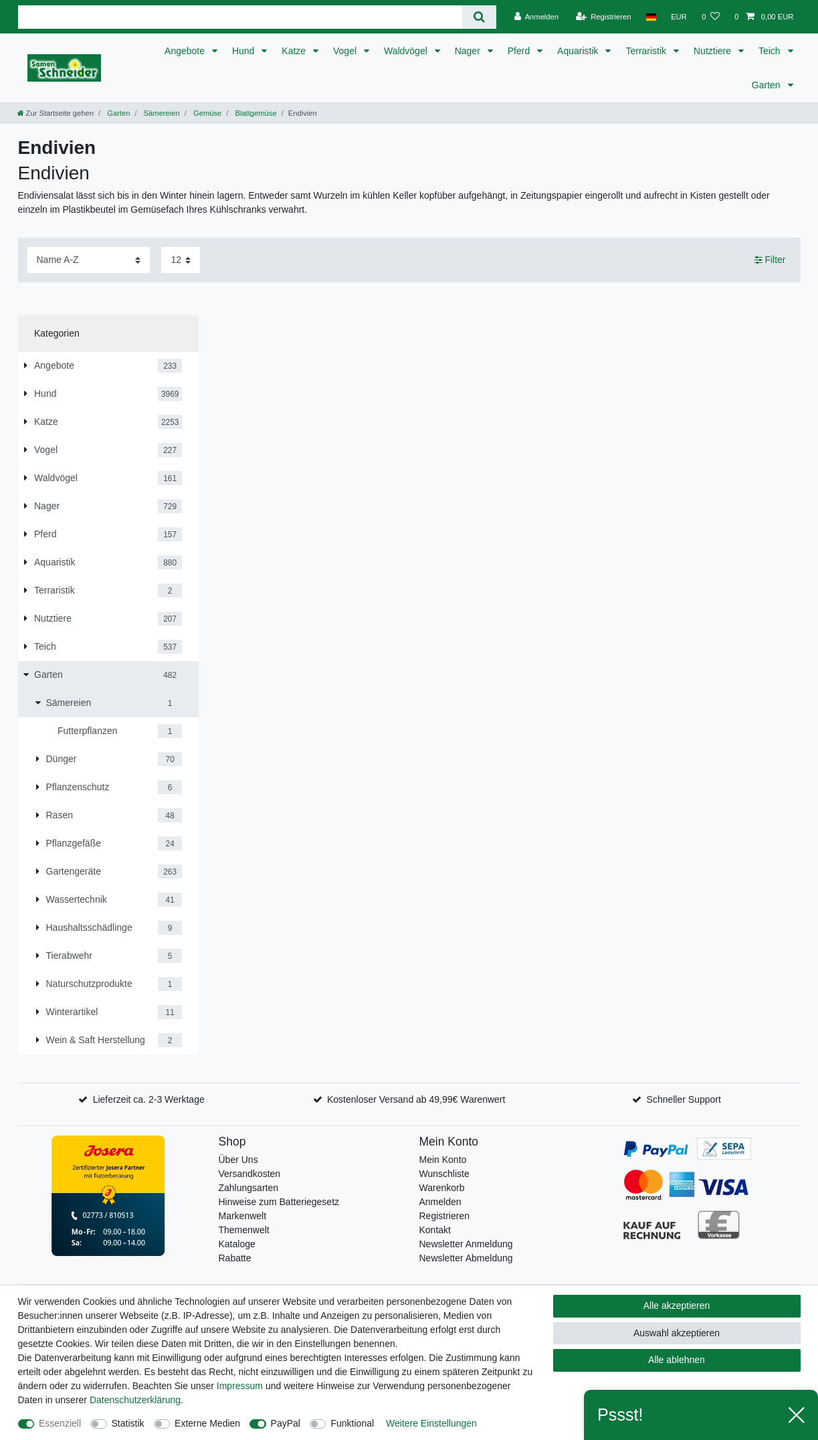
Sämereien (161, 113)
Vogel (346, 51)
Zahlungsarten (249, 1187)
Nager (469, 51)
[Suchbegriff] (240, 17)
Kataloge (237, 1244)
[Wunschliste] (710, 16)
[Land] (651, 16)
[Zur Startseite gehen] (55, 113)
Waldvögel (407, 51)
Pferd (520, 51)
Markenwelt (243, 1215)
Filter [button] (770, 260)
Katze (295, 51)
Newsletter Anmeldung (466, 1244)
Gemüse (206, 113)
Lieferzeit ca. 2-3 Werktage (149, 1099)
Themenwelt (244, 1230)
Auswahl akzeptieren (676, 1333)
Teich (770, 51)
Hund (244, 51)
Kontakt (435, 1230)
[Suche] (479, 17)
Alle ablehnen (676, 1359)
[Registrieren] (603, 16)
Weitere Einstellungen (431, 1423)
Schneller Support (684, 1099)
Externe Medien (207, 1423)
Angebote (186, 51)
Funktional (352, 1423)
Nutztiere (714, 51)
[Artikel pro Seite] (180, 260)
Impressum (240, 1385)
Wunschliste (444, 1173)
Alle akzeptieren (676, 1305)
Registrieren (444, 1215)
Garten (767, 85)
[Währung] (678, 16)
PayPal (285, 1423)
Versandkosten (250, 1173)
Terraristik (647, 51)
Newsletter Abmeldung (466, 1258)
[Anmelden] (536, 16)
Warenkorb (442, 1187)
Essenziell (60, 1423)
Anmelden (440, 1201)
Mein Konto (443, 1159)
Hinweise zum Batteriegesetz (279, 1201)
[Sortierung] (88, 260)
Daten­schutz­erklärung (135, 1399)
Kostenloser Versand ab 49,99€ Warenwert (416, 1099)
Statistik (128, 1423)
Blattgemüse (254, 113)
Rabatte (235, 1258)
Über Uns (238, 1159)
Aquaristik (579, 51)
